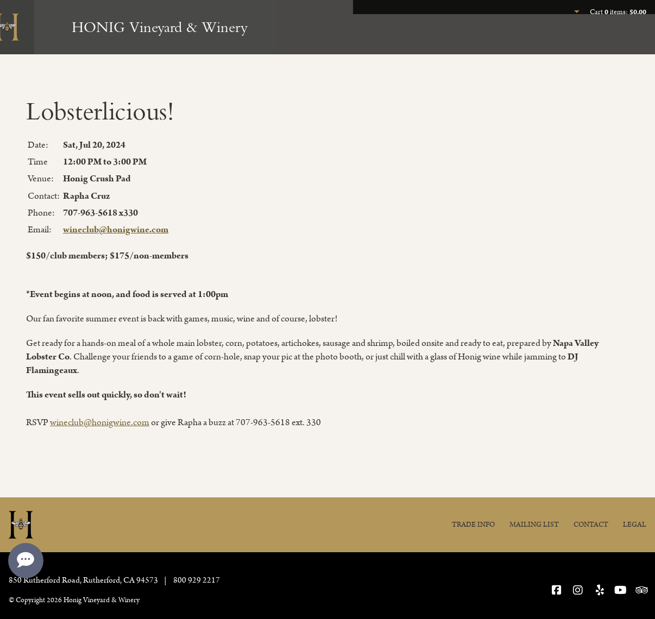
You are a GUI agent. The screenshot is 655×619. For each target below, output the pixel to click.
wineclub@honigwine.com (115, 229)
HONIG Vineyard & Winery (160, 27)
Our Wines (515, 41)
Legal (634, 525)
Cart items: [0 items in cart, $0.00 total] (618, 12)
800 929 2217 (196, 580)
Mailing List (534, 525)
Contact (591, 525)
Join (569, 41)
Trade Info (473, 525)
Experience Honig (428, 41)
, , (84, 580)
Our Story (622, 41)
